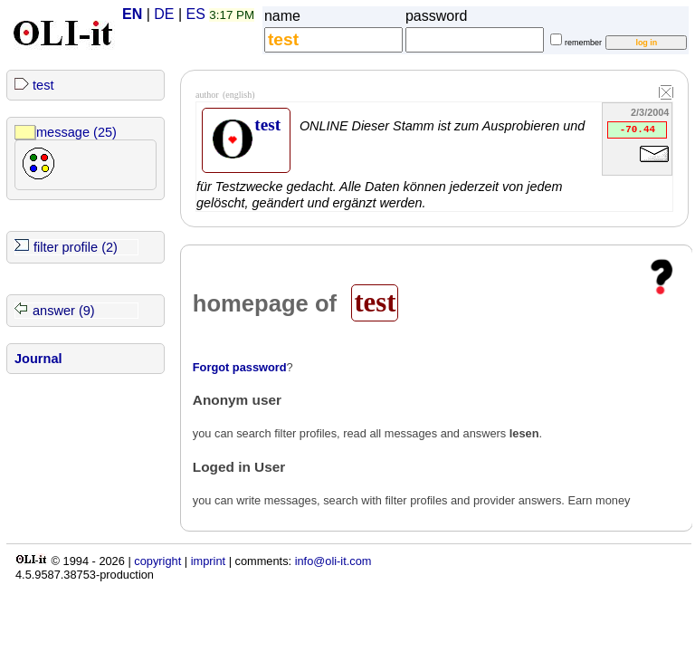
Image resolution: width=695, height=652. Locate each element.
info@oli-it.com (333, 561)
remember (583, 42)
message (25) (76, 132)
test (43, 85)
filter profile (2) (75, 247)
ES (195, 14)
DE (164, 14)
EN (132, 14)
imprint (208, 561)
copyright (157, 561)
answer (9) (64, 310)
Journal (38, 358)
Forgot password (240, 367)
